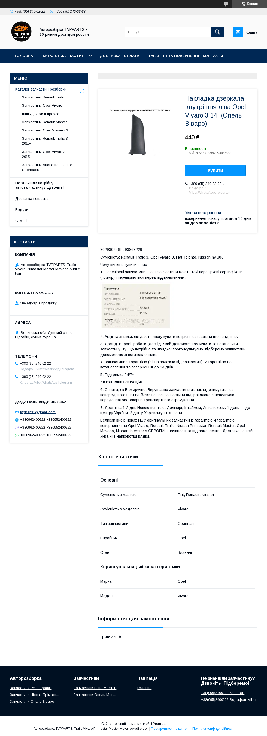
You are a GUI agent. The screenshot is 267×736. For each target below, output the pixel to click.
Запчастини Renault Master (44, 122)
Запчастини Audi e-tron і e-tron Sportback (47, 167)
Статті (21, 221)
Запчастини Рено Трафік (30, 688)
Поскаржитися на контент (170, 729)
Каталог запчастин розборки (40, 89)
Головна (24, 56)
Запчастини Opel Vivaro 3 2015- (43, 154)
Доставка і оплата (119, 56)
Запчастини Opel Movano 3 (45, 130)
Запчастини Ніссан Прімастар (35, 695)
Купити (215, 170)
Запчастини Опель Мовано (97, 695)
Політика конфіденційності (213, 729)
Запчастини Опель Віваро (32, 701)
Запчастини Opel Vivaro (42, 105)
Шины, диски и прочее (40, 114)
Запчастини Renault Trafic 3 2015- (45, 140)
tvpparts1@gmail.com (38, 412)
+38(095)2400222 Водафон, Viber (228, 700)
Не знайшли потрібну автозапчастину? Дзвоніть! (39, 185)
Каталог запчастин (63, 56)
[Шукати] (217, 32)
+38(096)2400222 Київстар (222, 693)
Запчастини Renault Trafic (43, 97)
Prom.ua (159, 724)
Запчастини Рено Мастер (95, 688)
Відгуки (21, 210)
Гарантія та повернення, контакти (186, 56)
